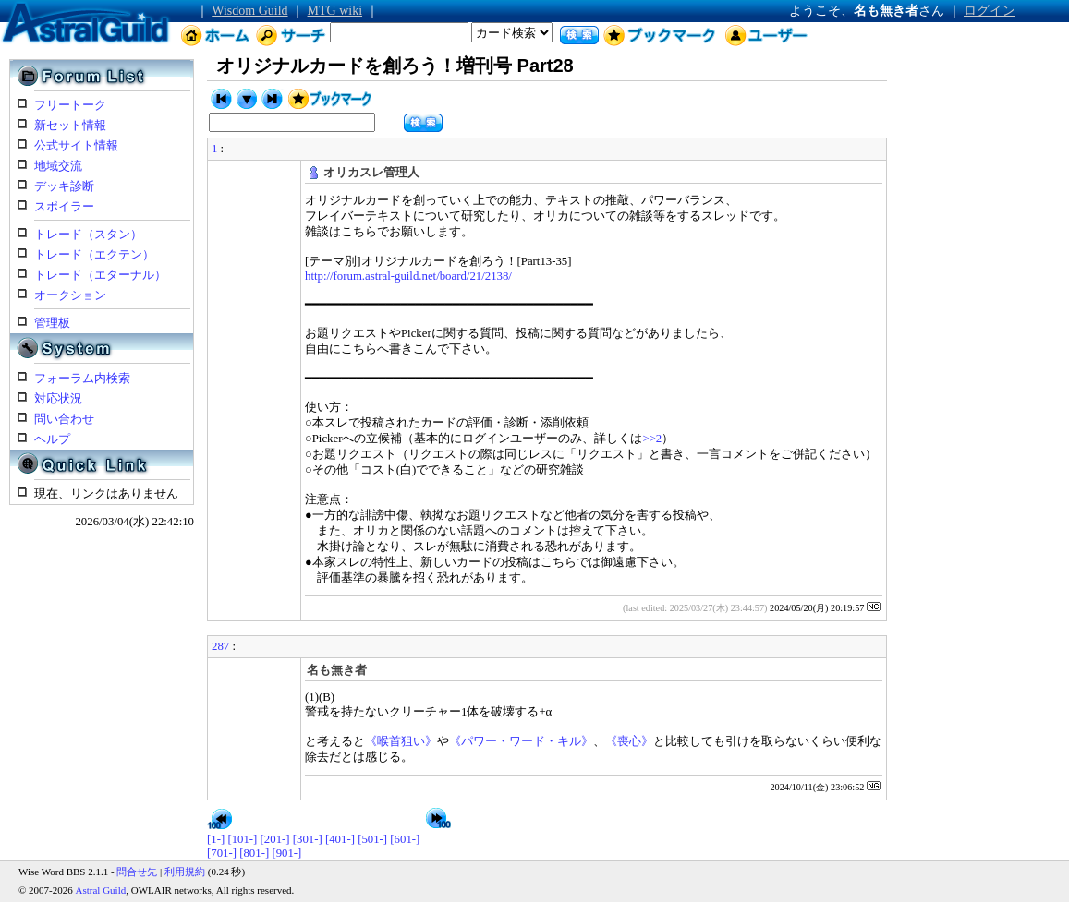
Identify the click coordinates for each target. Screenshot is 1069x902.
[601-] (404, 839)
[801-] (254, 853)
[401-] (340, 839)
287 (220, 646)
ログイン (989, 11)
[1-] (216, 839)
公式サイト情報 (76, 145)
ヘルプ (52, 439)
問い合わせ (64, 419)
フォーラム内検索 (82, 378)
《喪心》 (629, 741)
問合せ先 (136, 871)
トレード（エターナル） (100, 275)
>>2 (652, 438)
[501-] (372, 839)
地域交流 (58, 166)
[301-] (307, 839)
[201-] (275, 839)
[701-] (222, 853)
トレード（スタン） (88, 234)
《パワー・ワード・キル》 (521, 741)
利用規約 (184, 871)
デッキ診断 (64, 186)
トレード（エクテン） (94, 254)
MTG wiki (335, 11)
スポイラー (64, 206)
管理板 (52, 323)
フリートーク (70, 105)
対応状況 (58, 398)
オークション (70, 295)
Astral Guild (101, 890)
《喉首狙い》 (401, 741)
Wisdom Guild (249, 11)
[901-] (286, 853)
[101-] (242, 839)
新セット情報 (70, 125)
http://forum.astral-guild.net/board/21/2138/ (408, 276)
